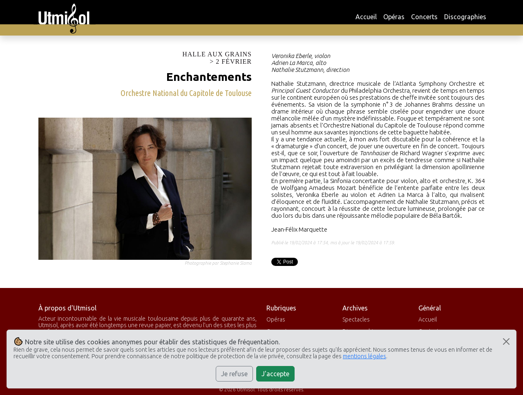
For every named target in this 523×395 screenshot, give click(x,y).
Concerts (424, 16)
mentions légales (364, 356)
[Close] (506, 341)
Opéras (394, 16)
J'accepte (275, 373)
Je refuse (234, 373)
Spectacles (356, 319)
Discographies (465, 16)
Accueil (366, 16)
